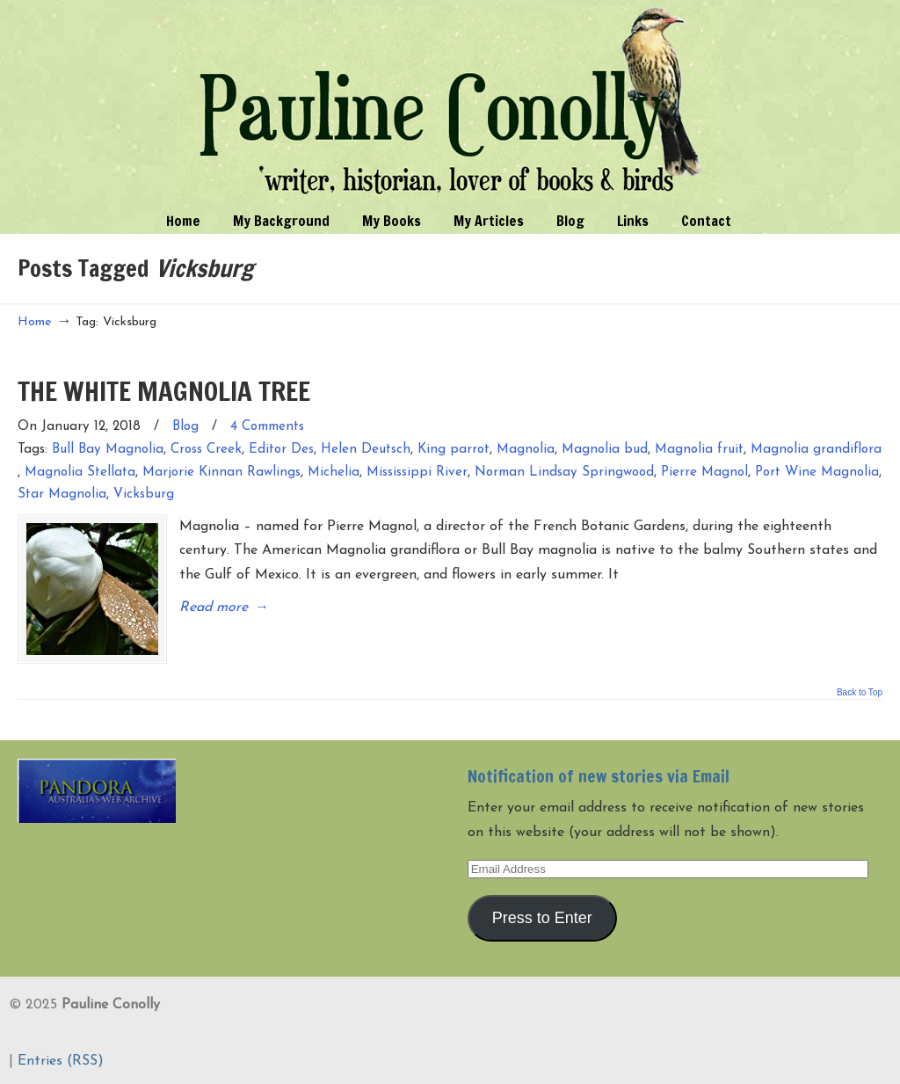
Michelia (333, 472)
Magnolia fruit (699, 449)
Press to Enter (542, 918)
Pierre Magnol (704, 472)
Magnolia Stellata (80, 472)
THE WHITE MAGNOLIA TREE (164, 391)
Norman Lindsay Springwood (564, 472)
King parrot (453, 449)
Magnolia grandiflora (816, 449)
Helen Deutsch (365, 449)
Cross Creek (206, 449)
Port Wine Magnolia (817, 472)
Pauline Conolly (450, 102)
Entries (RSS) (61, 1061)
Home (35, 322)
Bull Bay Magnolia (107, 449)
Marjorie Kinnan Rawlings (221, 472)
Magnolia (526, 449)
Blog (185, 426)
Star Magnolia (62, 494)
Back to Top (859, 692)
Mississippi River (417, 472)
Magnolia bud (605, 449)
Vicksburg (143, 494)
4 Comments (267, 426)
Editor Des (281, 449)
